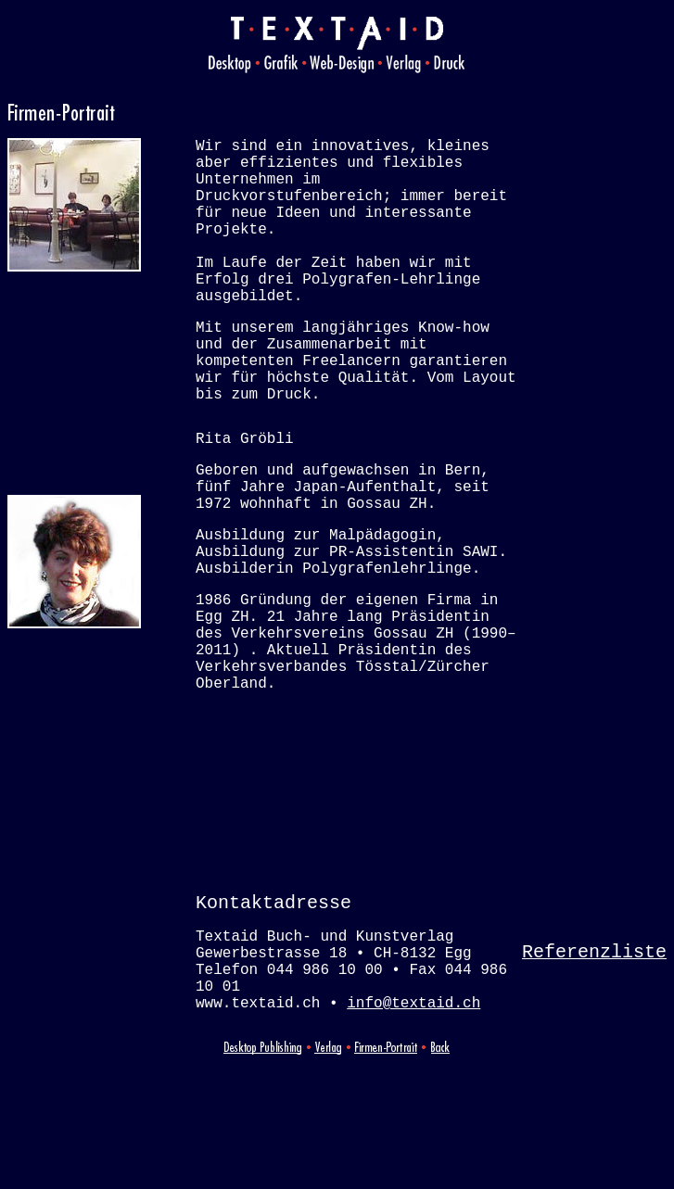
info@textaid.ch (413, 1128)
